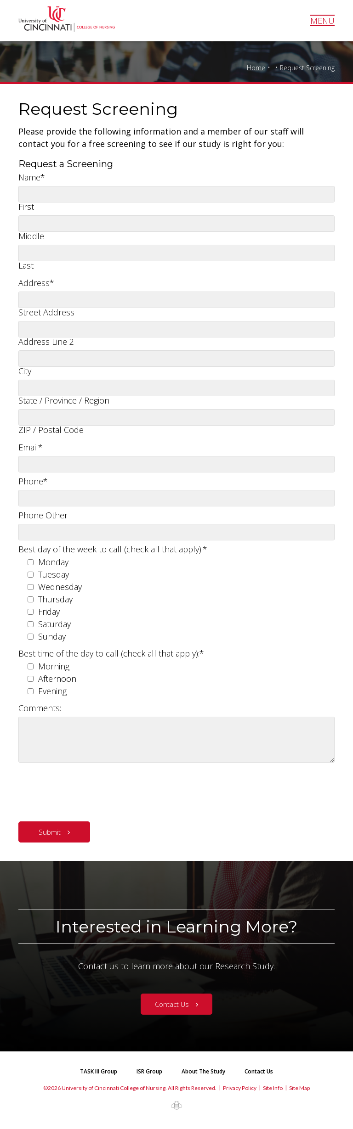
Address (36, 283)
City (24, 371)
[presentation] (88, 790)
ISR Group (149, 1071)
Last (26, 265)
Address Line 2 (46, 341)
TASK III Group (98, 1071)
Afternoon (57, 678)
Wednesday (60, 587)
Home (256, 67)
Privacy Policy (239, 1087)
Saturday (54, 624)
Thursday (55, 599)
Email (30, 447)
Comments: (39, 708)
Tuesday (53, 574)
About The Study (203, 1071)
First (26, 206)
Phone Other (43, 515)
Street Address (46, 312)
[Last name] (176, 253)
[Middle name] (176, 223)
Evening (52, 691)
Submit (50, 832)
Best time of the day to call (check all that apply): (111, 653)
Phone (33, 481)
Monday (53, 562)
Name (31, 177)
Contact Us (172, 1004)
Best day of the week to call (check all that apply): (112, 549)
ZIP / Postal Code (51, 430)
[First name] (176, 194)
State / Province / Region (63, 400)
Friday (49, 611)
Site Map (299, 1087)
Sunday (52, 636)
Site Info (273, 1087)
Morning (53, 666)
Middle (31, 236)
